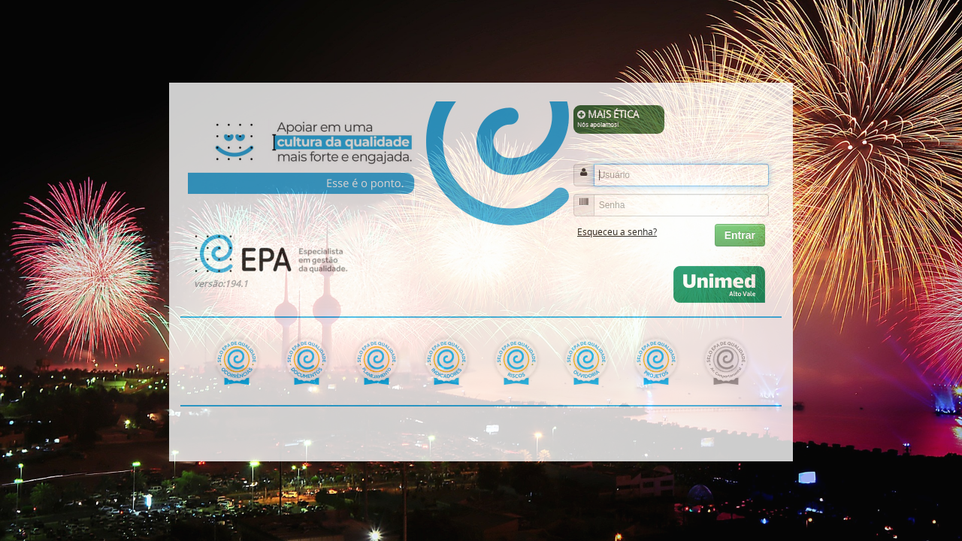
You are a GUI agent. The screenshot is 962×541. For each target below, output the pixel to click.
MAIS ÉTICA (619, 118)
